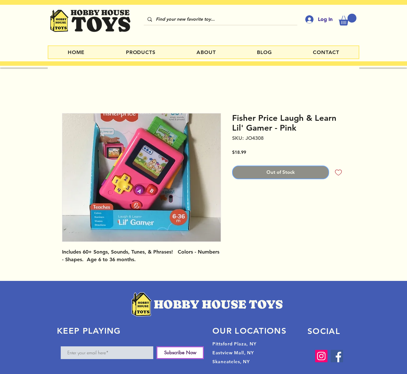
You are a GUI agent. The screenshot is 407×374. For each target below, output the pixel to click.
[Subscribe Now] (180, 352)
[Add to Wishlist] (338, 172)
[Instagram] (321, 356)
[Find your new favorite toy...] (220, 19)
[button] (347, 19)
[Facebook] (337, 356)
